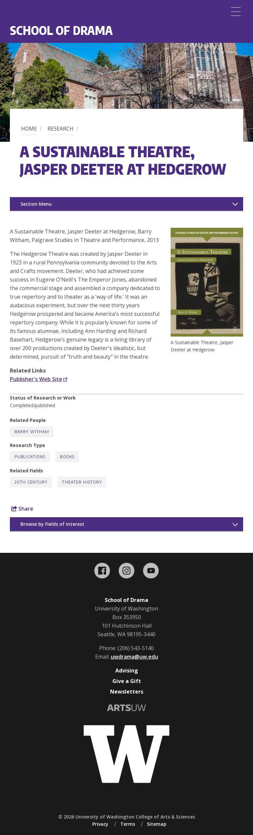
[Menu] (236, 11)
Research (60, 128)
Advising (126, 670)
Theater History (82, 482)
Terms (127, 824)
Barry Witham (31, 431)
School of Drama (61, 30)
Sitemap (156, 824)
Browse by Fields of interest (52, 524)
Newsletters (126, 691)
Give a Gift (126, 681)
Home (29, 128)
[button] (207, 334)
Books (67, 456)
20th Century (30, 482)
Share (22, 508)
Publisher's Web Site (38, 379)
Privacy (100, 824)
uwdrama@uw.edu (134, 656)
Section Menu (36, 204)
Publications (29, 456)
